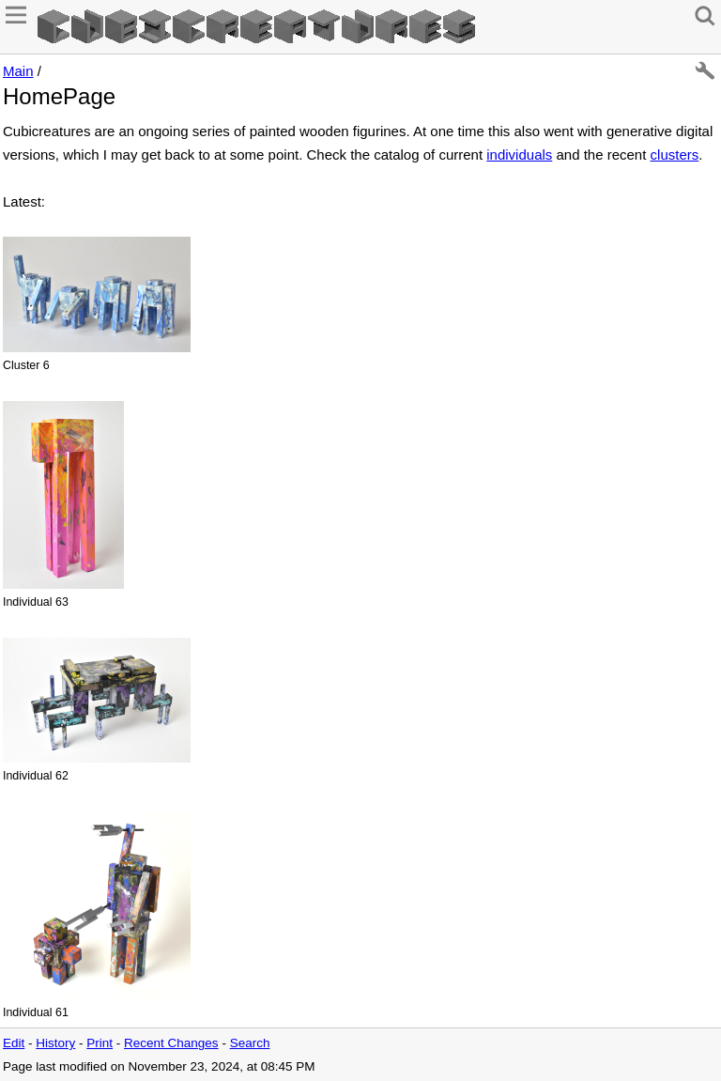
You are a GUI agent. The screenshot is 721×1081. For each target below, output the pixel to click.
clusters (675, 154)
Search (250, 1043)
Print (99, 1043)
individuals (519, 154)
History (55, 1043)
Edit (13, 1043)
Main (18, 71)
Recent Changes (171, 1043)
